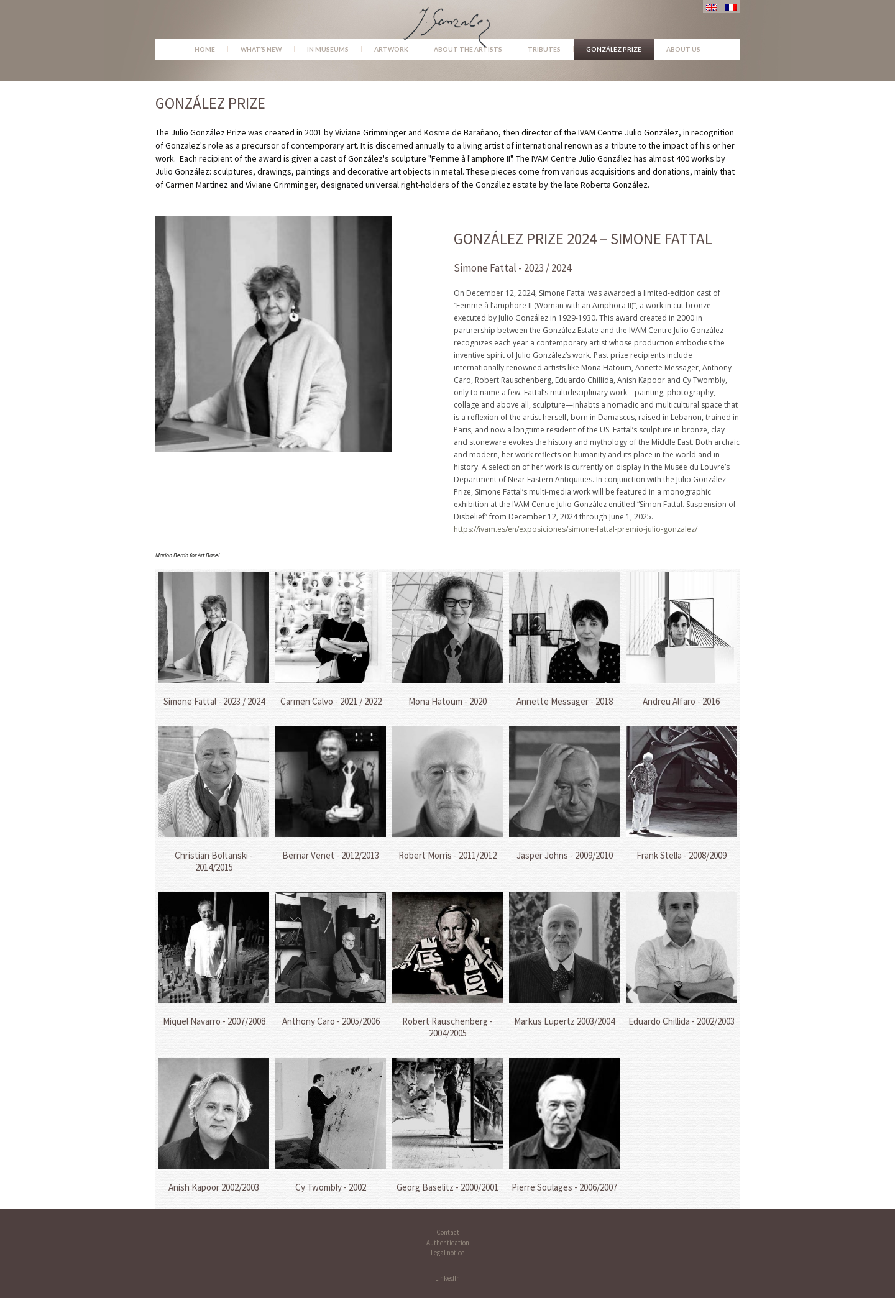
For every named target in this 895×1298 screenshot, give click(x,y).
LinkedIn (447, 1278)
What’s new (261, 49)
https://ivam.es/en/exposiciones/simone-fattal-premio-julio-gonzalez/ (575, 529)
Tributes (544, 49)
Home (205, 49)
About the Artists (468, 49)
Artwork (391, 49)
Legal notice (447, 1252)
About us (683, 49)
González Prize (613, 49)
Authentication (447, 1242)
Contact (447, 1232)
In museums (328, 49)
